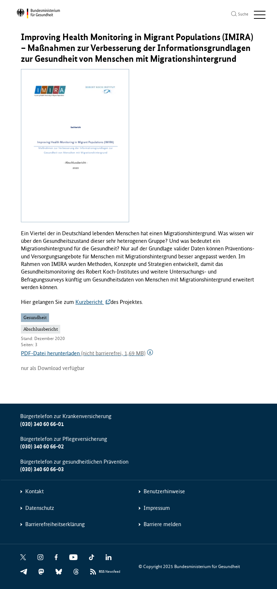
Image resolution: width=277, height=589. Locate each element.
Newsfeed (109, 572)
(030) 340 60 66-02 (42, 446)
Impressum (157, 507)
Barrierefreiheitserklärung (55, 524)
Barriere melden (162, 524)
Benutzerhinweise (164, 491)
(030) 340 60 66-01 (42, 424)
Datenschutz (39, 507)
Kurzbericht (89, 301)
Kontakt (34, 491)
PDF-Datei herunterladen (83, 353)
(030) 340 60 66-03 (42, 469)
